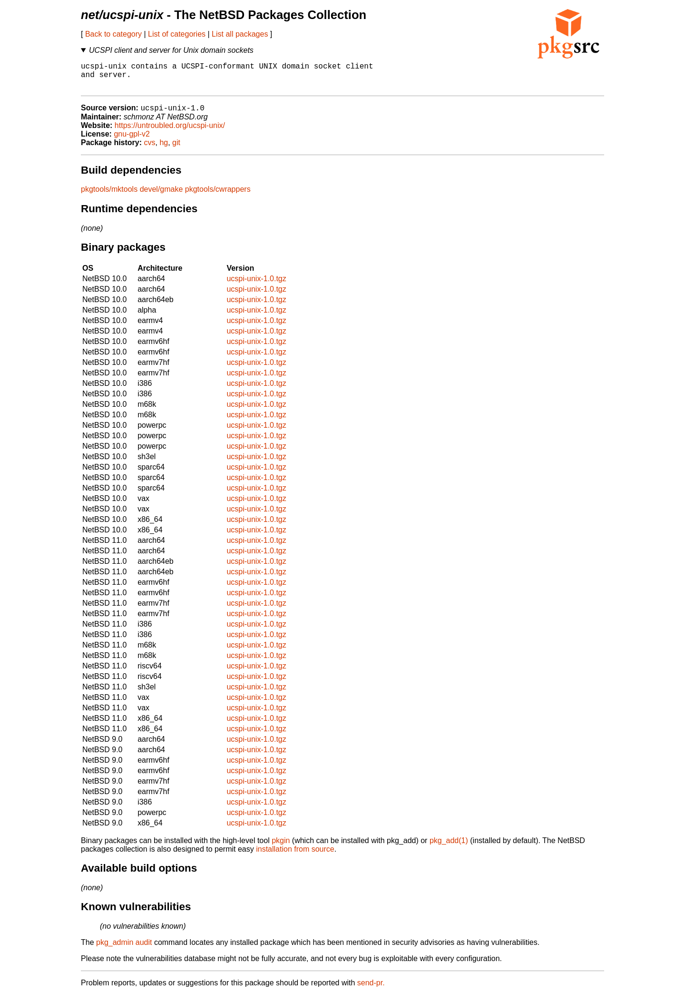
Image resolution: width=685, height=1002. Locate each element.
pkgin (281, 848)
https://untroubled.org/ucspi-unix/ (170, 132)
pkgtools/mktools (109, 196)
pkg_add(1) (449, 848)
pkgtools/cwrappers (218, 196)
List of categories (177, 34)
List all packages (240, 34)
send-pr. (371, 990)
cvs (150, 150)
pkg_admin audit (124, 949)
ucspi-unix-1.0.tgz (256, 286)
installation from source (295, 856)
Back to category (113, 34)
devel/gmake (161, 196)
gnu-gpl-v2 (132, 141)
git (176, 150)
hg (163, 150)
